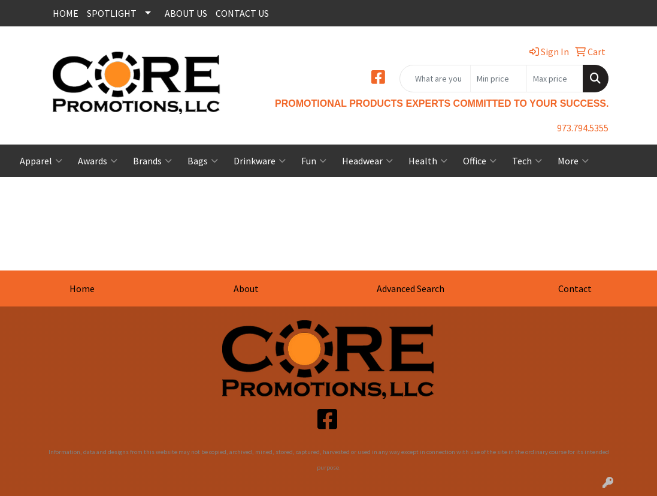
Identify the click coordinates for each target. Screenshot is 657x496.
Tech (527, 161)
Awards (97, 161)
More (573, 161)
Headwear (367, 161)
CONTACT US (242, 13)
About (246, 288)
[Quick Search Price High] (554, 78)
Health (427, 161)
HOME (65, 13)
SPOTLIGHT (112, 13)
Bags (202, 161)
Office (479, 161)
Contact (575, 288)
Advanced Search (410, 288)
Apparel (41, 161)
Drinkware (260, 161)
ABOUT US (186, 13)
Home (82, 288)
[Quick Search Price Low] (498, 78)
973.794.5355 (582, 128)
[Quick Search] (435, 78)
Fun (313, 161)
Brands (152, 161)
